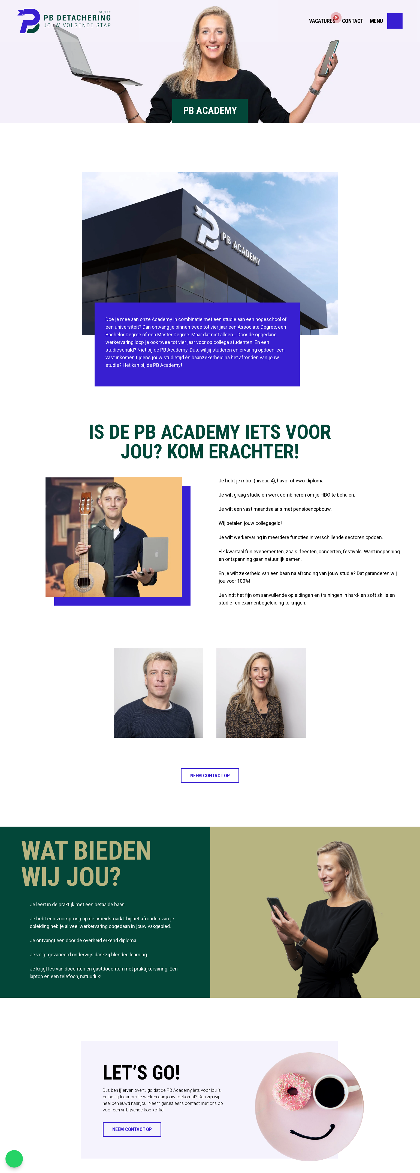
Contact (352, 22)
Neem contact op (210, 775)
